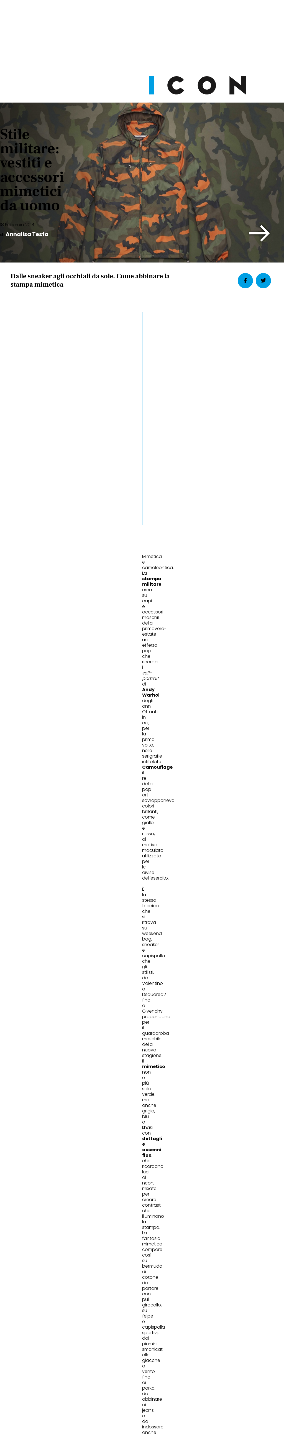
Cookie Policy (126, 1393)
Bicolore (204, 1080)
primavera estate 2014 (129, 617)
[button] (259, 233)
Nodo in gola (120, 1080)
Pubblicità (198, 1393)
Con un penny (32, 1080)
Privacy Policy (89, 1393)
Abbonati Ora (211, 1270)
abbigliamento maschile (37, 617)
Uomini (25, 1062)
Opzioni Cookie (164, 1393)
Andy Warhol (84, 617)
